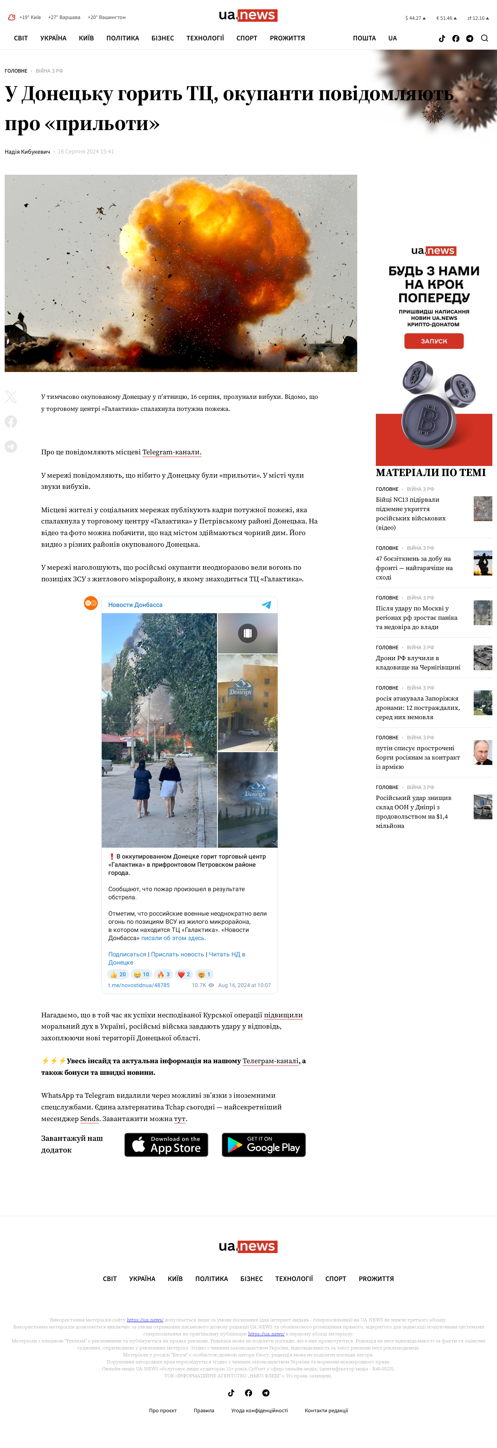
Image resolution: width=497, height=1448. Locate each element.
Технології (205, 38)
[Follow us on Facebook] (456, 39)
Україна (53, 38)
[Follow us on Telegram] (470, 39)
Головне (16, 71)
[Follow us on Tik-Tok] (442, 39)
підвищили (283, 1015)
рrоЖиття (287, 38)
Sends (89, 1118)
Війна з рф (49, 71)
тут (180, 1118)
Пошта (364, 38)
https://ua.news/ (145, 1320)
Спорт (246, 38)
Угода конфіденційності (259, 1411)
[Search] (484, 38)
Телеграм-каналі (271, 1061)
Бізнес (162, 38)
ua (392, 38)
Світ (21, 38)
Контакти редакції (326, 1411)
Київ (86, 38)
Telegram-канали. (172, 452)
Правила (204, 1411)
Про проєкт (163, 1411)
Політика (122, 38)
